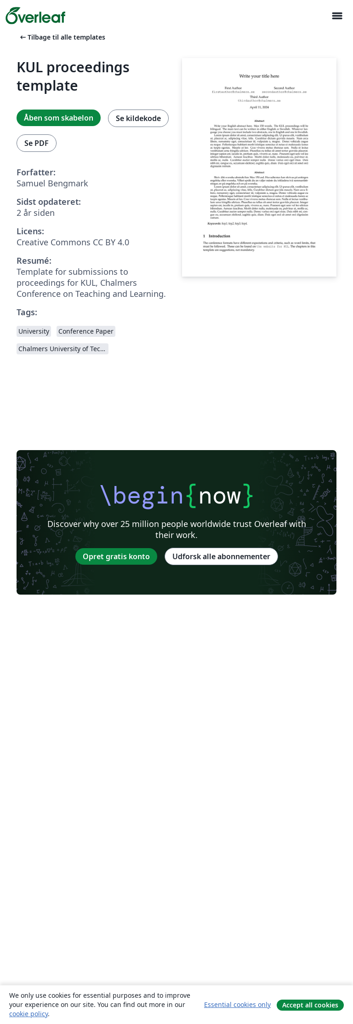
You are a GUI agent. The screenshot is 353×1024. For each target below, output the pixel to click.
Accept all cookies (310, 1005)
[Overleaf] (35, 15)
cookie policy (28, 1013)
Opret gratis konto (116, 556)
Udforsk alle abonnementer (221, 556)
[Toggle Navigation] (336, 15)
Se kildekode (138, 118)
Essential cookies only (237, 1004)
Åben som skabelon (58, 118)
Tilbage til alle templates (61, 37)
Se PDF (36, 143)
